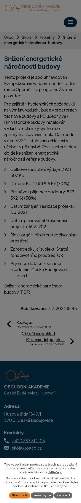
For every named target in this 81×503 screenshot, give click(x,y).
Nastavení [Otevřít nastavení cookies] (63, 495)
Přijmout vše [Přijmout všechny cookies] (19, 495)
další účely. (55, 472)
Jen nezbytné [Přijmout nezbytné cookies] (42, 495)
